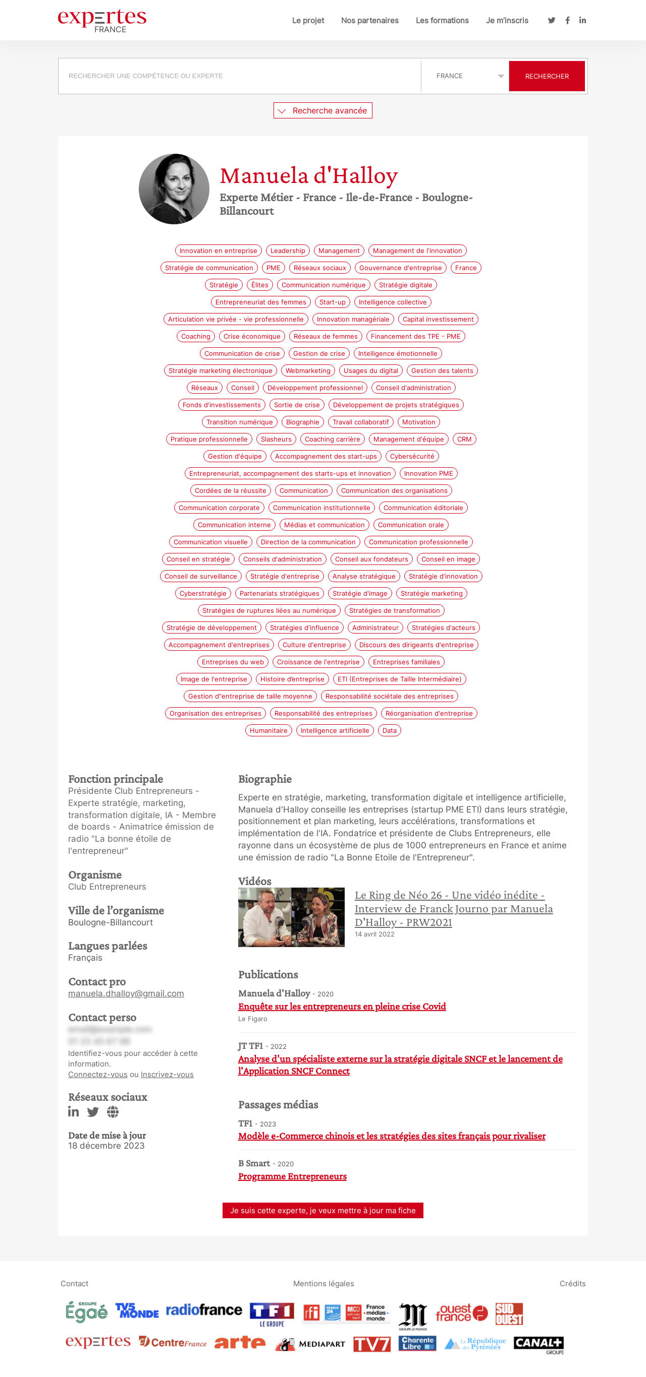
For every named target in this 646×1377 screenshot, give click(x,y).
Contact (74, 1283)
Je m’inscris (507, 20)
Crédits (573, 1283)
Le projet (308, 20)
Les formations (442, 20)
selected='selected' (465, 75)
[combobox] (241, 76)
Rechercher (547, 76)
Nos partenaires (370, 20)
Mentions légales (323, 1283)
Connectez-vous (98, 1074)
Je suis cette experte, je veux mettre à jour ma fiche (323, 1210)
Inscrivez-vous (167, 1074)
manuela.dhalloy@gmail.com (126, 993)
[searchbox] (240, 76)
